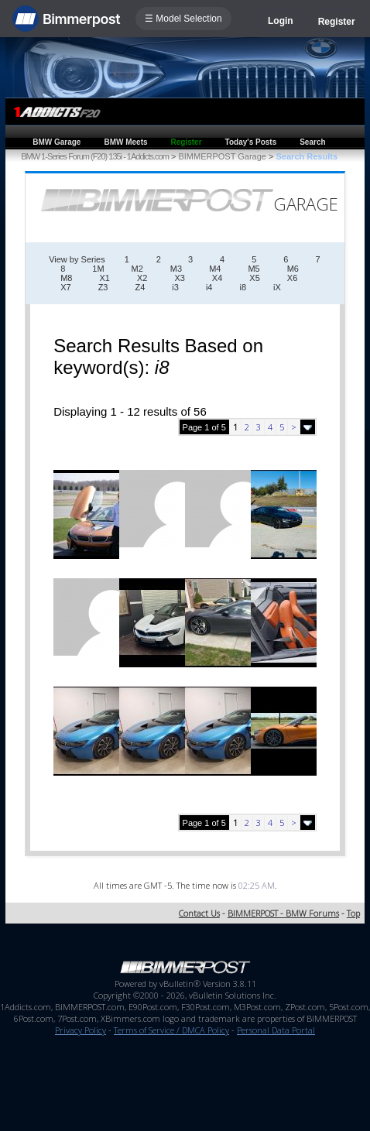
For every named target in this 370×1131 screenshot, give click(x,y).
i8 (242, 287)
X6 (292, 278)
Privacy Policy (80, 1030)
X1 (104, 278)
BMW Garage (57, 142)
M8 (66, 278)
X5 (254, 278)
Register (336, 21)
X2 (142, 278)
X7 (65, 287)
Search (312, 142)
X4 (217, 278)
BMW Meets (125, 142)
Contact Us (199, 913)
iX (277, 287)
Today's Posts (251, 142)
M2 (137, 268)
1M (98, 268)
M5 (253, 268)
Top (353, 913)
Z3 (103, 287)
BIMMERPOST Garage (222, 156)
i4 (209, 287)
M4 (215, 268)
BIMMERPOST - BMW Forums (283, 913)
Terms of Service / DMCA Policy (171, 1030)
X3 (179, 278)
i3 (175, 287)
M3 (176, 268)
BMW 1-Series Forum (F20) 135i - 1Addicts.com (95, 156)
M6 (293, 268)
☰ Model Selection (183, 18)
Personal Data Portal (276, 1030)
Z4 (140, 287)
